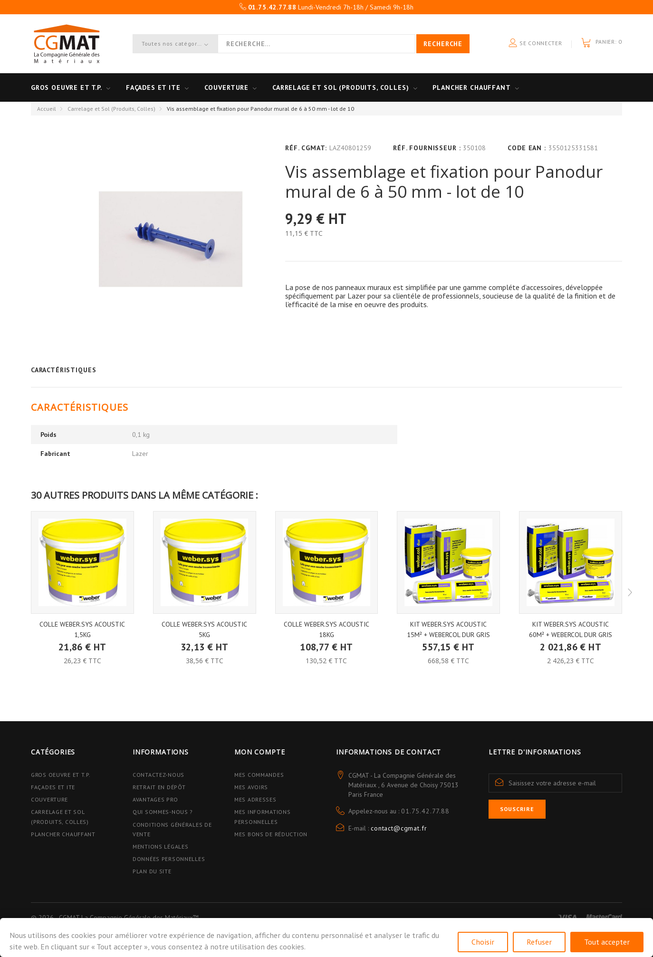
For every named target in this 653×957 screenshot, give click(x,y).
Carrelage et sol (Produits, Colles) (340, 87)
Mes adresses (255, 799)
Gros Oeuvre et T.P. (61, 774)
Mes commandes (259, 774)
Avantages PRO (155, 799)
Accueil (46, 108)
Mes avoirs (251, 787)
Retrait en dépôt (159, 787)
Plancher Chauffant (471, 87)
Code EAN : (527, 148)
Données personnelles (169, 858)
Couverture (226, 87)
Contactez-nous (158, 774)
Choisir (482, 942)
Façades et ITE (153, 87)
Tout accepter (607, 942)
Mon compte (259, 751)
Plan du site (152, 871)
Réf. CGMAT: (306, 148)
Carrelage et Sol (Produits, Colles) (111, 108)
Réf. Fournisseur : (427, 148)
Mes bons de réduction (270, 834)
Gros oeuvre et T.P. (66, 87)
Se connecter (535, 43)
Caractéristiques (63, 370)
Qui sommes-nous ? (163, 811)
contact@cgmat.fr (399, 828)
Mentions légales (161, 846)
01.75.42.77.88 (425, 811)
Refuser (539, 942)
